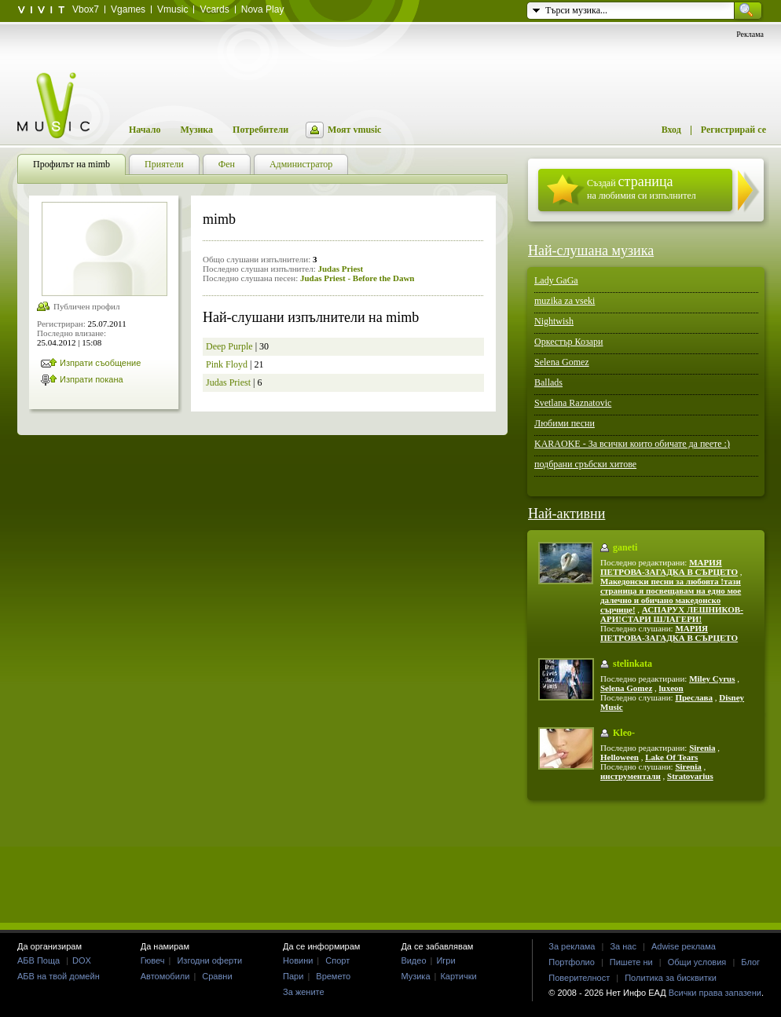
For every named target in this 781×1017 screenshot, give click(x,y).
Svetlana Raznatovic (572, 402)
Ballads (548, 382)
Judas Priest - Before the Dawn (357, 278)
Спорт (337, 960)
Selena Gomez (561, 362)
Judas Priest (340, 268)
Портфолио (571, 962)
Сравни (217, 976)
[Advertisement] (390, 860)
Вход (671, 129)
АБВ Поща (38, 960)
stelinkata (632, 663)
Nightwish (554, 321)
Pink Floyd (227, 364)
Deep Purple (229, 346)
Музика (196, 129)
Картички (458, 976)
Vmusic (172, 9)
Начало (144, 129)
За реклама (571, 946)
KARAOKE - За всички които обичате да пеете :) (632, 443)
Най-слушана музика (591, 250)
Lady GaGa (556, 280)
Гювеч (153, 960)
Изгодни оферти (209, 960)
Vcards (214, 9)
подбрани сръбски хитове (585, 464)
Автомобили (165, 976)
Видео (413, 960)
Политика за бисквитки (671, 977)
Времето (333, 976)
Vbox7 (85, 9)
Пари (293, 976)
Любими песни (564, 423)
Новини (298, 960)
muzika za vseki (564, 300)
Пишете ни (631, 962)
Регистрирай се (733, 129)
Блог (750, 962)
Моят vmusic (354, 129)
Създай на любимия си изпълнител (641, 187)
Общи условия (697, 962)
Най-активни (566, 513)
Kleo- (624, 732)
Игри (445, 960)
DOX (81, 960)
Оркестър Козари (568, 341)
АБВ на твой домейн (58, 976)
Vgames (128, 9)
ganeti (625, 547)
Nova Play (262, 9)
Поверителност (579, 977)
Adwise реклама (683, 946)
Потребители (260, 129)
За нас (623, 946)
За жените (303, 992)
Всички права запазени (715, 992)
